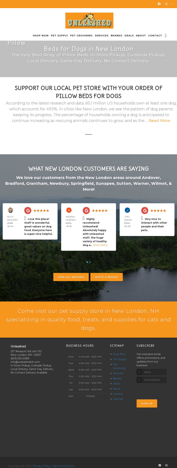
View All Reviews (71, 277)
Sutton (123, 183)
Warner (141, 183)
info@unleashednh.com (25, 362)
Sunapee (105, 183)
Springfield (82, 183)
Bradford (14, 183)
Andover (151, 177)
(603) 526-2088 (20, 358)
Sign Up (147, 403)
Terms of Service (63, 466)
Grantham (36, 183)
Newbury (59, 183)
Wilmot (159, 183)
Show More (100, 245)
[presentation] (155, 389)
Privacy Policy (41, 466)
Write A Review (106, 277)
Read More (159, 120)
